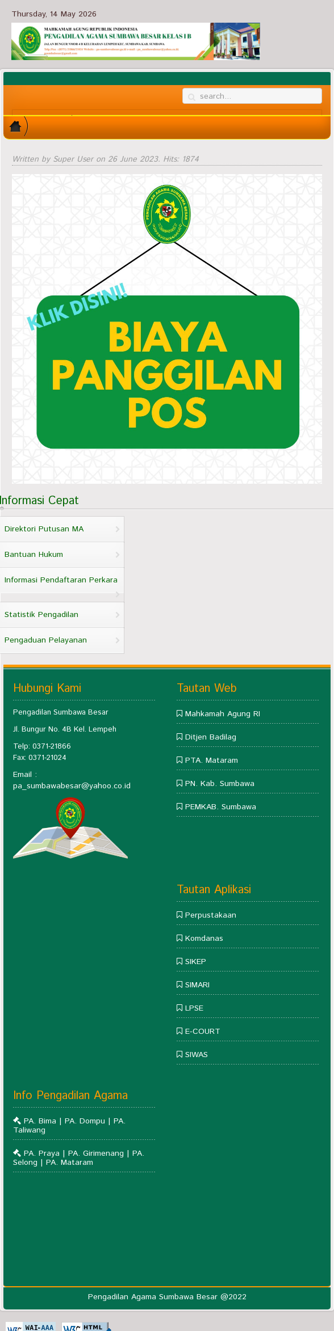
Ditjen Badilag (210, 737)
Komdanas (204, 938)
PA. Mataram (69, 1162)
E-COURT (202, 1031)
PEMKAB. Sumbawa (220, 807)
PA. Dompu (86, 1121)
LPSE (194, 1008)
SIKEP (195, 961)
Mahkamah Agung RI (222, 714)
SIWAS (196, 1054)
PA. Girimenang (96, 1153)
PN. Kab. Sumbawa (219, 783)
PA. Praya (42, 1153)
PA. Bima (41, 1121)
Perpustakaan (210, 915)
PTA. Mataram (211, 760)
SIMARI (197, 985)
